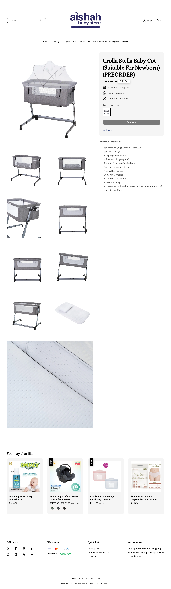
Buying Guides (70, 41)
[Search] (42, 20)
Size (111, 105)
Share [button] (107, 130)
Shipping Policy (95, 548)
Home (45, 41)
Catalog (55, 41)
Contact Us (92, 556)
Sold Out (131, 122)
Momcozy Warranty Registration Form (110, 41)
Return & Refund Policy (98, 552)
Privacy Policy (82, 583)
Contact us (85, 41)
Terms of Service (67, 583)
